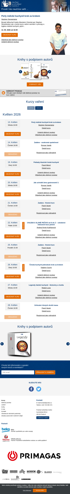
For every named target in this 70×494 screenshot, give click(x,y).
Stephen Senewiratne (9, 23)
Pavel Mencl (46, 166)
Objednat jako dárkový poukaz (12, 44)
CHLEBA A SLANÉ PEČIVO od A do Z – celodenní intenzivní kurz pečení (46, 224)
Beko (12, 430)
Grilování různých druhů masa (46, 306)
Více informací (26, 490)
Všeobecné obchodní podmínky (11, 414)
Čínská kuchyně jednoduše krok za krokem (46, 265)
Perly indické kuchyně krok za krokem (46, 123)
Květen (30, 108)
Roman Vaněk (46, 146)
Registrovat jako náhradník (46, 153)
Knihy (3, 407)
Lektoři (3, 405)
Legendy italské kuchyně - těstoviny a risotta (46, 285)
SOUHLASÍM (39, 490)
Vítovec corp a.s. (16, 439)
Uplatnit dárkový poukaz (10, 46)
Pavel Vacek (46, 206)
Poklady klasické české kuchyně (46, 163)
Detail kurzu (46, 129)
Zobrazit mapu (42, 418)
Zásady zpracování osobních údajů (12, 416)
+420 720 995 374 (46, 405)
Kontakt (3, 412)
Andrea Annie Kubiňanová (46, 228)
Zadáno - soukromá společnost (46, 143)
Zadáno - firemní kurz (46, 203)
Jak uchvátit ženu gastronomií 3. (46, 183)
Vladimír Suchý (46, 268)
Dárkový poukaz (6, 403)
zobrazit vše (35, 84)
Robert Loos (46, 288)
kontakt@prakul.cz (46, 403)
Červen (40, 108)
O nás (3, 409)
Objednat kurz (9, 39)
